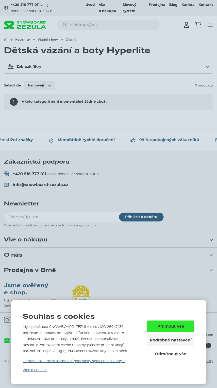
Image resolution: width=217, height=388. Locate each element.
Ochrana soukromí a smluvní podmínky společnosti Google (74, 361)
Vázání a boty (48, 39)
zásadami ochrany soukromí (75, 225)
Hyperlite (22, 39)
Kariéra (188, 5)
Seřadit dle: (13, 85)
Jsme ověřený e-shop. (26, 289)
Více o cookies (35, 370)
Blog (173, 5)
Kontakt (206, 5)
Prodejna (157, 5)
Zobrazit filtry (24, 66)
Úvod (90, 5)
